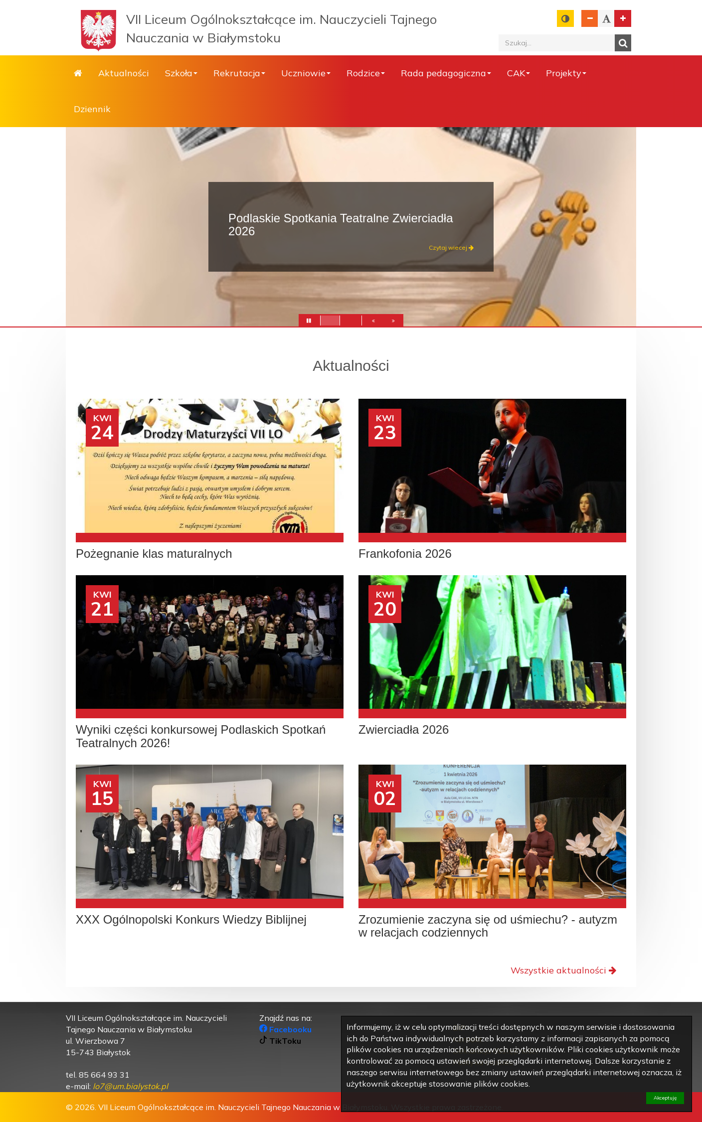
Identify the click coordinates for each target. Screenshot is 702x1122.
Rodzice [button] (366, 73)
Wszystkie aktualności (563, 970)
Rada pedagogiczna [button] (446, 73)
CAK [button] (518, 73)
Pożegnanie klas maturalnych (154, 553)
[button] (373, 322)
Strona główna (78, 73)
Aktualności (123, 73)
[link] (130, 1086)
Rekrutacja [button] (239, 73)
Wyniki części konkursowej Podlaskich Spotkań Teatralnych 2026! (201, 736)
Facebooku (285, 1029)
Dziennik (92, 109)
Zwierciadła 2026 (403, 729)
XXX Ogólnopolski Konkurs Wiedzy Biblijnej (191, 919)
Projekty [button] (566, 73)
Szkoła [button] (181, 73)
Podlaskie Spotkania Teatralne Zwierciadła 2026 (340, 224)
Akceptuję (665, 1098)
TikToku (280, 1041)
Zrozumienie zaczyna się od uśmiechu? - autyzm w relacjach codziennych (487, 926)
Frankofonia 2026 (405, 553)
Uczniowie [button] (306, 73)
